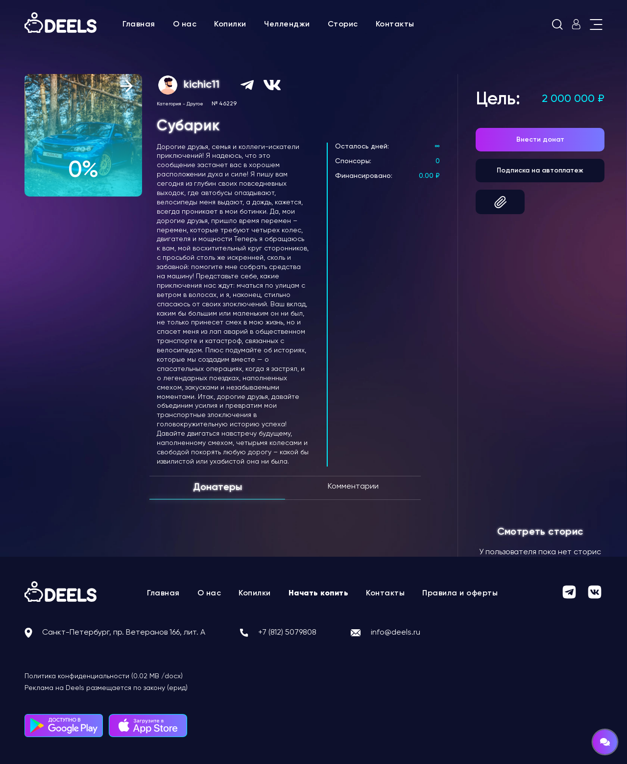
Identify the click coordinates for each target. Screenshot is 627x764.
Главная (138, 24)
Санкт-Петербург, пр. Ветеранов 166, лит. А (123, 633)
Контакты (395, 24)
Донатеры (217, 488)
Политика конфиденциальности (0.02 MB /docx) (103, 676)
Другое (195, 103)
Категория (169, 103)
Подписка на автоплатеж (540, 170)
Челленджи (287, 24)
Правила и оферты (460, 593)
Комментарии (353, 487)
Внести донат (540, 139)
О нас (185, 24)
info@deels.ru (395, 633)
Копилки (230, 24)
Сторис (343, 24)
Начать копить (319, 593)
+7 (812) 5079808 (287, 633)
